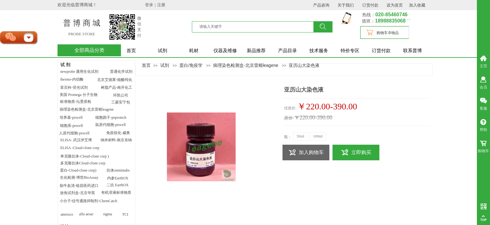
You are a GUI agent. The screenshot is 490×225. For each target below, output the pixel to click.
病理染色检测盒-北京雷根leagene (245, 65)
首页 (131, 50)
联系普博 (412, 50)
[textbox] (256, 26)
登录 (149, 4)
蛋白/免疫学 (190, 65)
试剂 (162, 50)
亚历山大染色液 (304, 65)
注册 (161, 4)
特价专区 (350, 50)
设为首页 (395, 5)
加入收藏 (417, 5)
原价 (288, 118)
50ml (300, 136)
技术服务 (318, 50)
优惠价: (290, 108)
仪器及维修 (225, 50)
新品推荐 (256, 50)
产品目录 (287, 50)
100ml (318, 136)
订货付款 (381, 50)
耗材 (193, 50)
